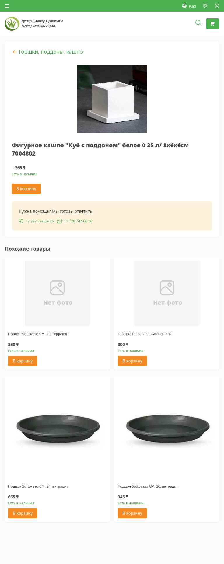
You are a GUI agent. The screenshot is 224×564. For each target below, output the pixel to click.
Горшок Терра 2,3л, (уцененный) (145, 333)
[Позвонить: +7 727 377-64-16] (205, 6)
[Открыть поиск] (198, 23)
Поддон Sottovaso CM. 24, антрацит (38, 486)
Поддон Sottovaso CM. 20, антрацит (148, 486)
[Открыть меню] (7, 6)
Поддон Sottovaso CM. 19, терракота (38, 333)
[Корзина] (212, 23)
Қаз (189, 6)
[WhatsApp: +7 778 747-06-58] (217, 6)
